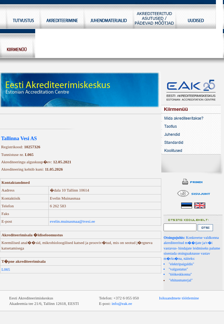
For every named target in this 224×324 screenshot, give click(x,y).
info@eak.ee (122, 303)
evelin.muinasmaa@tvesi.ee (72, 221)
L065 (5, 269)
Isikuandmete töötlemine (179, 298)
